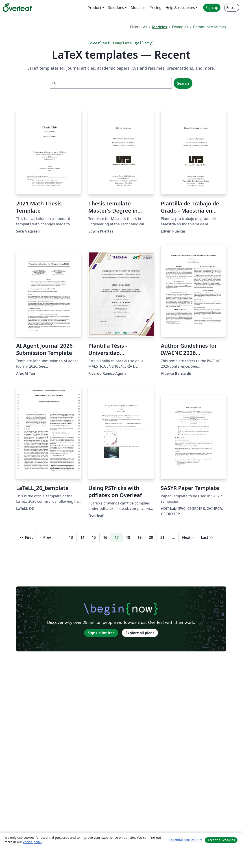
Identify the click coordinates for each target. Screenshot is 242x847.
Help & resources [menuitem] (180, 7)
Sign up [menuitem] (211, 7)
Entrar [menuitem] (231, 7)
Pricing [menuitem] (155, 7)
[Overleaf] (17, 7)
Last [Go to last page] (207, 537)
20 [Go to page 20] (151, 537)
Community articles (209, 26)
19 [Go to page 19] (139, 537)
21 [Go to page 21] (162, 537)
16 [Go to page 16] (105, 537)
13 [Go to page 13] (71, 537)
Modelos (159, 26)
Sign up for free (101, 632)
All (145, 26)
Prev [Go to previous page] (45, 537)
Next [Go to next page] (188, 537)
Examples (180, 26)
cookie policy (32, 842)
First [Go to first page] (26, 537)
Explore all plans (140, 632)
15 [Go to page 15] (94, 537)
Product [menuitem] (94, 7)
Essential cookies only (185, 840)
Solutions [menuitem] (116, 7)
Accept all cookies (221, 840)
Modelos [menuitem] (138, 7)
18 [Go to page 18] (128, 537)
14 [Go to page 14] (82, 537)
